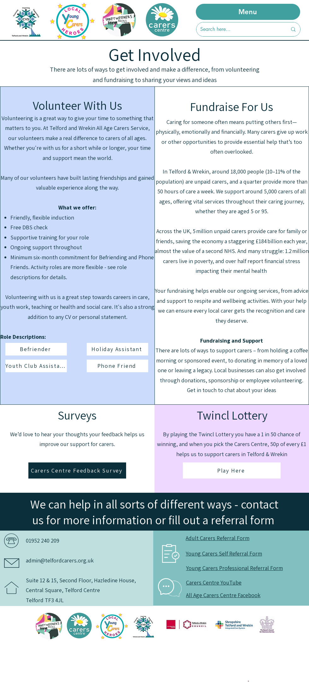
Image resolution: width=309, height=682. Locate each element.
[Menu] (248, 12)
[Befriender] (36, 349)
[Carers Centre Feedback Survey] (77, 470)
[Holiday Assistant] (117, 349)
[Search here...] (239, 29)
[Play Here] (232, 470)
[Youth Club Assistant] (36, 366)
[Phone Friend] (117, 366)
